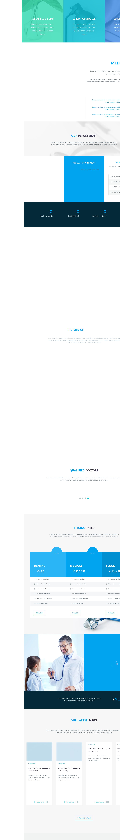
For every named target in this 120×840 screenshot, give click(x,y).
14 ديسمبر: (104, 750)
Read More (105, 766)
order (87, 613)
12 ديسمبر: (45, 770)
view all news (60, 783)
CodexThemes (19, 823)
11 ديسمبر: (15, 770)
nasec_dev (97, 744)
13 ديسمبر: (75, 750)
